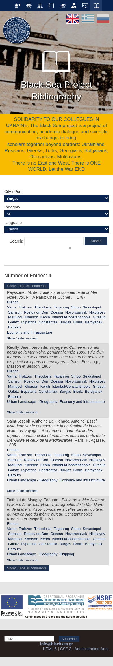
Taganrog (61, 307)
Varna (12, 307)
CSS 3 (65, 649)
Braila (77, 322)
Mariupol (15, 317)
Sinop (76, 307)
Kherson (31, 317)
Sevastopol (92, 307)
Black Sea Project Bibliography (56, 73)
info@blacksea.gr (56, 644)
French (12, 302)
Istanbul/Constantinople (71, 317)
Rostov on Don (36, 312)
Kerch (45, 317)
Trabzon (25, 307)
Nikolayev (97, 312)
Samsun (15, 312)
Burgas (65, 322)
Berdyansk (93, 322)
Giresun (99, 317)
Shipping (67, 554)
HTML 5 (50, 649)
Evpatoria (28, 322)
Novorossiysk (76, 312)
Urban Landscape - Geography (32, 401)
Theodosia (43, 307)
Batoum (14, 327)
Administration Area (92, 649)
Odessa (56, 312)
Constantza (48, 322)
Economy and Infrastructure (29, 332)
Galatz (13, 322)
